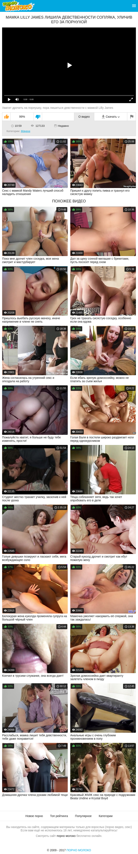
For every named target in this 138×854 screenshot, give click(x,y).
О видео (84, 116)
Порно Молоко (78, 850)
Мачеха (25, 131)
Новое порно (34, 816)
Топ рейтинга (59, 816)
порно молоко (66, 836)
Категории (106, 816)
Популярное (83, 816)
